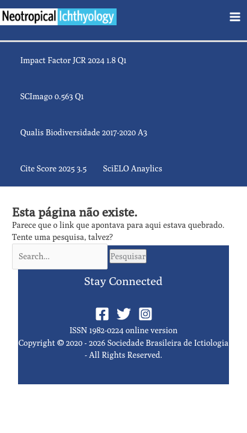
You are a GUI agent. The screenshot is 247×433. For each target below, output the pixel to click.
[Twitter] (124, 314)
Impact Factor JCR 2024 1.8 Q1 (73, 60)
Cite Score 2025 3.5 (53, 168)
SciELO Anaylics (132, 168)
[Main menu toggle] (235, 16)
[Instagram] (145, 314)
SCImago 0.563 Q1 (52, 96)
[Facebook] (102, 314)
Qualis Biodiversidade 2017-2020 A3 (83, 132)
